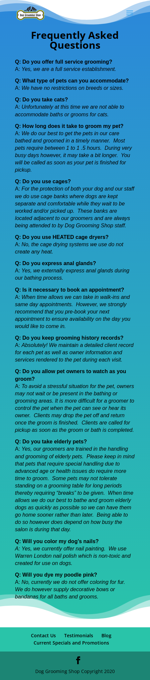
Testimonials (78, 635)
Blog (106, 635)
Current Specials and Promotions (71, 643)
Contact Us (43, 635)
